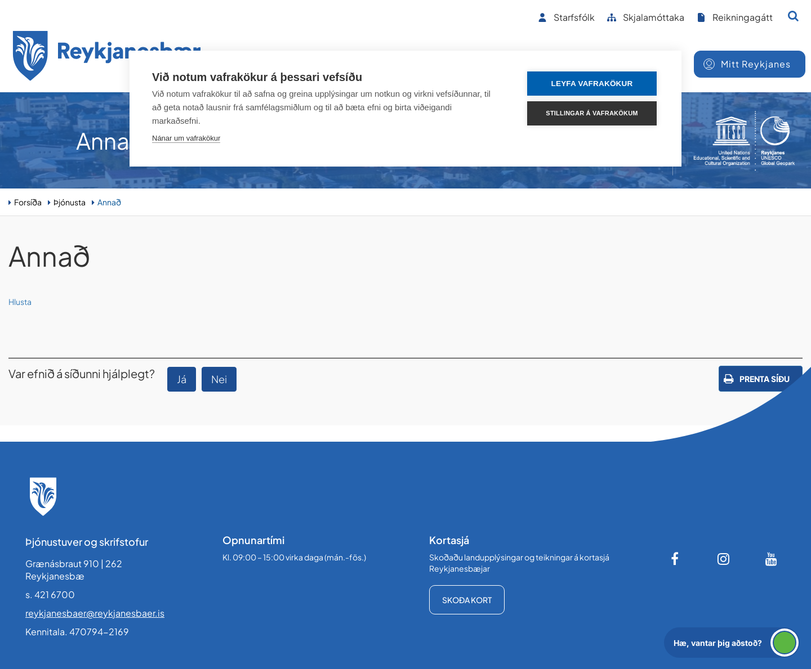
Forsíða (28, 202)
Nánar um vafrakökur (186, 138)
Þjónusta (70, 202)
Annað (109, 202)
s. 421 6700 (50, 594)
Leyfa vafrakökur (592, 83)
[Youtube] (771, 559)
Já (181, 378)
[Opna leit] (793, 15)
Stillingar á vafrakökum (592, 113)
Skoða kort (467, 600)
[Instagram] (724, 559)
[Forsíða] (107, 58)
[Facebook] (676, 559)
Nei (219, 378)
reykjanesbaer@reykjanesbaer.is (94, 613)
